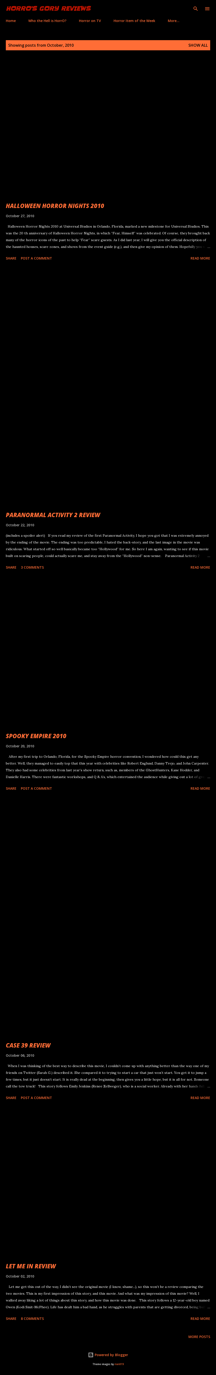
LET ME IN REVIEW (31, 1266)
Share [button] (11, 258)
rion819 (119, 1364)
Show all (198, 45)
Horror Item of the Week (134, 20)
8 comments (32, 1318)
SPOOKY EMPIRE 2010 (36, 736)
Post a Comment (36, 258)
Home (11, 20)
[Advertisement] (108, 317)
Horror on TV (90, 20)
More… (173, 20)
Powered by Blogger (108, 1355)
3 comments (32, 567)
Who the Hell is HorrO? (47, 20)
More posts (199, 1336)
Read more (200, 258)
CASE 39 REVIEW (28, 1045)
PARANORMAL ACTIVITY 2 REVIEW (53, 515)
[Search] (196, 9)
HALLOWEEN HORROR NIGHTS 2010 (55, 206)
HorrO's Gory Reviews (48, 9)
